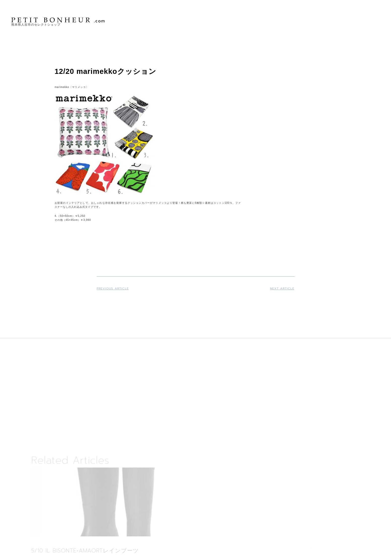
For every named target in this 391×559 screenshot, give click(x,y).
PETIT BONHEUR (58, 20)
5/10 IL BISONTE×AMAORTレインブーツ (85, 550)
